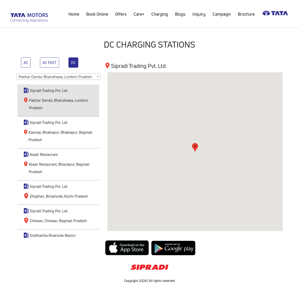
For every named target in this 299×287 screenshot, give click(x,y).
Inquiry (199, 14)
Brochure (246, 14)
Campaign (222, 14)
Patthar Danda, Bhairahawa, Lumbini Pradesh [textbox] (55, 76)
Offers (121, 14)
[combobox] (58, 76)
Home (75, 14)
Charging (159, 14)
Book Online (97, 14)
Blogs (180, 14)
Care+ (139, 14)
